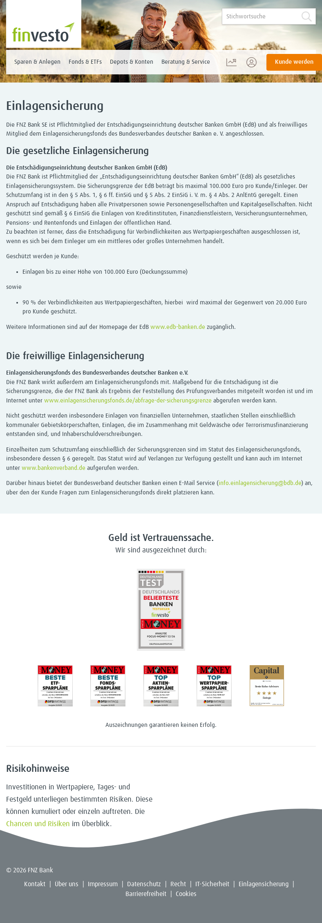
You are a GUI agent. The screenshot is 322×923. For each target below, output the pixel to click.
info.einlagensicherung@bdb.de (260, 483)
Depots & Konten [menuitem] (131, 62)
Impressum (103, 884)
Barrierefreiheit (145, 894)
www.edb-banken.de (177, 327)
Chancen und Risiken (38, 824)
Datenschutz (144, 884)
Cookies (186, 894)
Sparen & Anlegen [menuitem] (37, 62)
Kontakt (34, 884)
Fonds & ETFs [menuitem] (85, 62)
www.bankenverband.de (53, 468)
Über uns (66, 884)
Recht (178, 884)
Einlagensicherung (263, 884)
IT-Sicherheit (212, 884)
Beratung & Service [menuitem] (185, 62)
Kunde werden (294, 62)
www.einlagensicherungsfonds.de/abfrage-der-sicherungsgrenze (128, 401)
